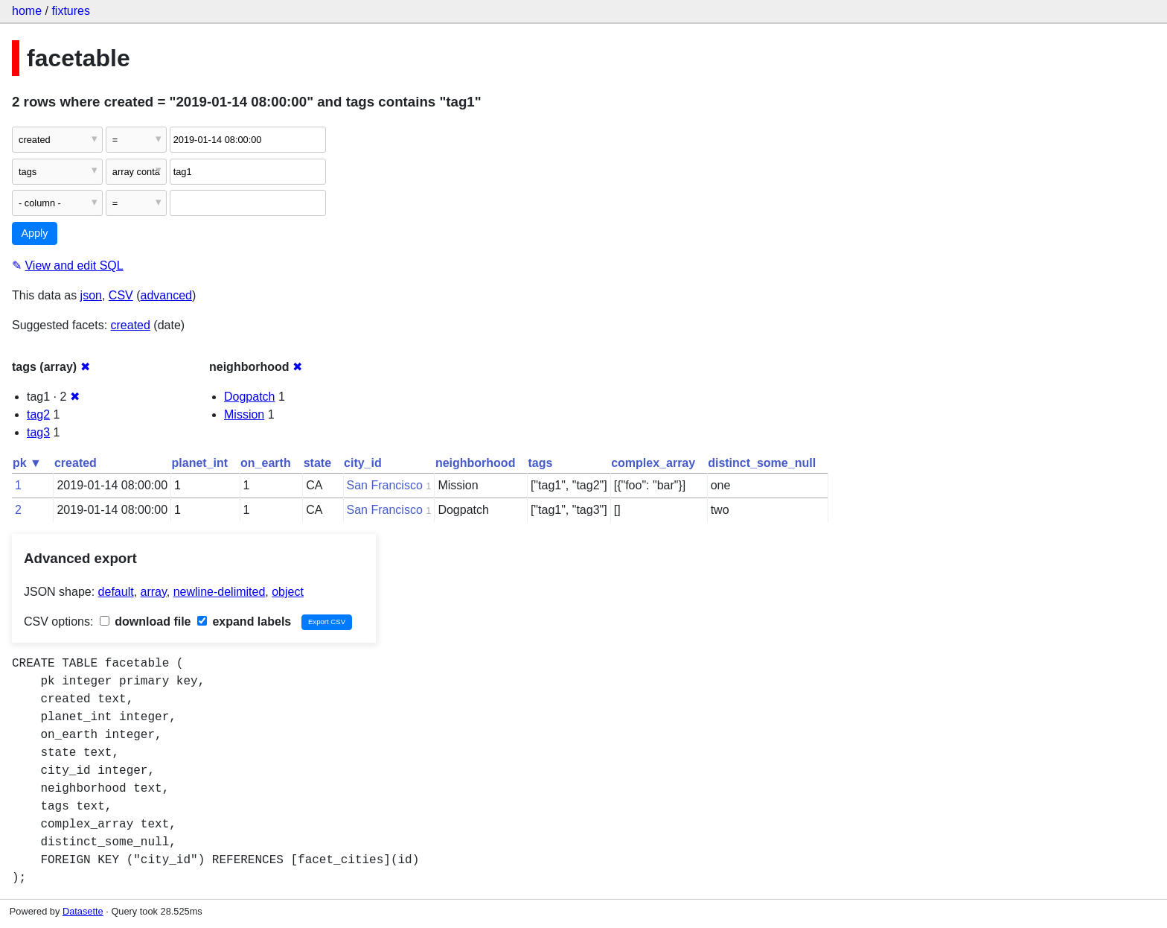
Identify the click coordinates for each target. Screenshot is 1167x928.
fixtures (70, 10)
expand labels (244, 621)
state (317, 463)
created (130, 325)
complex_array (653, 463)
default (116, 591)
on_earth (265, 463)
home (27, 10)
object (288, 591)
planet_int (200, 463)
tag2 (38, 414)
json (91, 295)
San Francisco (385, 485)
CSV (121, 295)
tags (540, 463)
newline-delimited (219, 591)
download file (145, 621)
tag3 (38, 432)
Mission (244, 414)
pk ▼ (27, 463)
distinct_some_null (762, 463)
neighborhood (475, 463)
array (154, 591)
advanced (166, 295)
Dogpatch (249, 396)
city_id (363, 463)
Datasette (83, 911)
